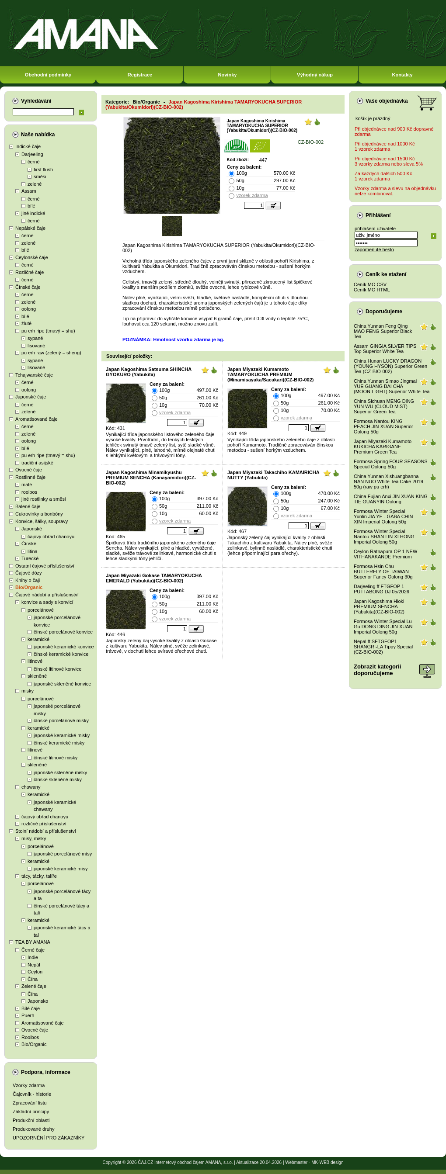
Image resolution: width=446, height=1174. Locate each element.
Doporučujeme (384, 311)
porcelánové (41, 610)
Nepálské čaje (30, 228)
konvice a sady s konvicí (47, 602)
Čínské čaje (27, 287)
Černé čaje (33, 949)
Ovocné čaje (28, 469)
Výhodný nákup (315, 74)
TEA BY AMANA (32, 942)
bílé (31, 205)
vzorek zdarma (252, 195)
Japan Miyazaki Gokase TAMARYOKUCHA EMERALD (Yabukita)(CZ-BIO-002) (154, 578)
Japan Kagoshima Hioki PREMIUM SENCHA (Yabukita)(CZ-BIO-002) (379, 606)
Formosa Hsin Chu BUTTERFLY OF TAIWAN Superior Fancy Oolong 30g (383, 571)
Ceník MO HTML (372, 289)
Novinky (227, 74)
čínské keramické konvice (61, 654)
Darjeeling (32, 154)
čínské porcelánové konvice (63, 631)
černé (34, 161)
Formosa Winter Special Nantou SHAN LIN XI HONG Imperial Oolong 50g (384, 536)
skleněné (37, 676)
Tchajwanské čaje (34, 374)
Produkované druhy (33, 1129)
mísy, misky (33, 838)
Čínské (28, 543)
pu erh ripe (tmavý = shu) (48, 330)
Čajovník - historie (32, 1094)
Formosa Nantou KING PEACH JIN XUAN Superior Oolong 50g (383, 426)
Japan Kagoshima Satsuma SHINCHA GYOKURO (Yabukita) (149, 372)
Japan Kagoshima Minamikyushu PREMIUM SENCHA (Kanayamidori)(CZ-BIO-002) (151, 477)
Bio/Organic (28, 587)
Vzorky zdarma (29, 1085)
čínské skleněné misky (58, 779)
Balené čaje (28, 506)
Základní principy (31, 1111)
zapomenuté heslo (374, 249)
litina (33, 551)
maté (26, 484)
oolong (28, 309)
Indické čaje (28, 146)
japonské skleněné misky (60, 772)
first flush (43, 169)
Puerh (27, 1015)
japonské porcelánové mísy (63, 853)
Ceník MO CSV (370, 284)
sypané (35, 338)
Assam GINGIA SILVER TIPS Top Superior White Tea (385, 348)
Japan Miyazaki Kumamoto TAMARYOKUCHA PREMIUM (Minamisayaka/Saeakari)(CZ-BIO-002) (270, 374)
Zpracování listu (30, 1102)
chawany (30, 787)
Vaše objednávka (387, 101)
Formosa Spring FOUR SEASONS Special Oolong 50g (391, 464)
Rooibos (30, 1037)
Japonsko (38, 1001)
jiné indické (33, 213)
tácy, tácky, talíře (39, 876)
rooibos (29, 492)
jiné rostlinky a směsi (43, 499)
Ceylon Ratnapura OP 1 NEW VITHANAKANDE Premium (385, 554)
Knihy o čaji (27, 580)
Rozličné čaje (29, 272)
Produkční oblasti (31, 1120)
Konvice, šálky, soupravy (41, 521)
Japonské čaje (30, 396)
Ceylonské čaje (31, 257)
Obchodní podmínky (48, 74)
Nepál (34, 964)
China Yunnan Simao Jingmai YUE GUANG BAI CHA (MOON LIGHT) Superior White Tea (391, 386)
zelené (35, 184)
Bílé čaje (30, 1008)
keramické (38, 639)
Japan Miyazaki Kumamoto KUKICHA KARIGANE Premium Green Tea (382, 446)
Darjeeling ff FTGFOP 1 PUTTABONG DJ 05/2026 (381, 589)
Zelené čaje (33, 986)
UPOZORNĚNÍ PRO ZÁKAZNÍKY (48, 1137)
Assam (28, 191)
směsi (40, 176)
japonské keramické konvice (64, 646)
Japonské (31, 528)
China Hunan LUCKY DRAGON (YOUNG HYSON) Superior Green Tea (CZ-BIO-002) (390, 366)
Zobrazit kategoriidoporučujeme (377, 669)
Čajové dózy (28, 572)
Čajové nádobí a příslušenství (47, 594)
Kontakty (402, 74)
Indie (33, 957)
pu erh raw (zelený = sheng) (51, 352)
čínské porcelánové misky (61, 720)
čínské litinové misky (55, 757)
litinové (35, 661)
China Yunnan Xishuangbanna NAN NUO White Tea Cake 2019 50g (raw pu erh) (388, 481)
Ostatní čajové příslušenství (44, 565)
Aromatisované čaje (36, 419)
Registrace (140, 74)
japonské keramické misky (62, 735)
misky (27, 690)
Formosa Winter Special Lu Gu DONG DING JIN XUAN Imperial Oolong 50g (383, 626)
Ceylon (35, 971)
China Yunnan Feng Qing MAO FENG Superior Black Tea (383, 331)
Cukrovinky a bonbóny (39, 513)
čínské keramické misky (59, 742)
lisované (36, 345)
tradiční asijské (37, 462)
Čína (33, 979)
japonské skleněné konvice (62, 683)
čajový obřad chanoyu (51, 536)
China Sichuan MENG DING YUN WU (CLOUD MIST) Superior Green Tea (384, 406)
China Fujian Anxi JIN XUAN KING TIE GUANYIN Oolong (391, 499)
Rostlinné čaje (30, 477)
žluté (26, 323)
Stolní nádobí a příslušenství (45, 831)
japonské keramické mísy (61, 868)
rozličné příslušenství (43, 823)
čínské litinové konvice (57, 669)
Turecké (29, 558)
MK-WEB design (327, 1162)
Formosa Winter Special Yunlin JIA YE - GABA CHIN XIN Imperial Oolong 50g (383, 516)
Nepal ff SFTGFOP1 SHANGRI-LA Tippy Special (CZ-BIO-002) (383, 647)
